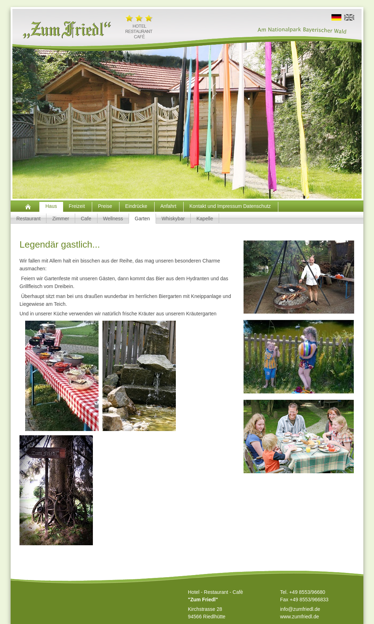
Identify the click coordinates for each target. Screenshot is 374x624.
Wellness (113, 218)
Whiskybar (173, 218)
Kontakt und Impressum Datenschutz (230, 206)
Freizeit (77, 206)
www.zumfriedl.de (299, 616)
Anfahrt (169, 206)
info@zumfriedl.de (300, 609)
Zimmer (60, 218)
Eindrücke (137, 206)
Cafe (86, 218)
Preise (105, 206)
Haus (51, 206)
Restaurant (28, 218)
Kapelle (204, 218)
